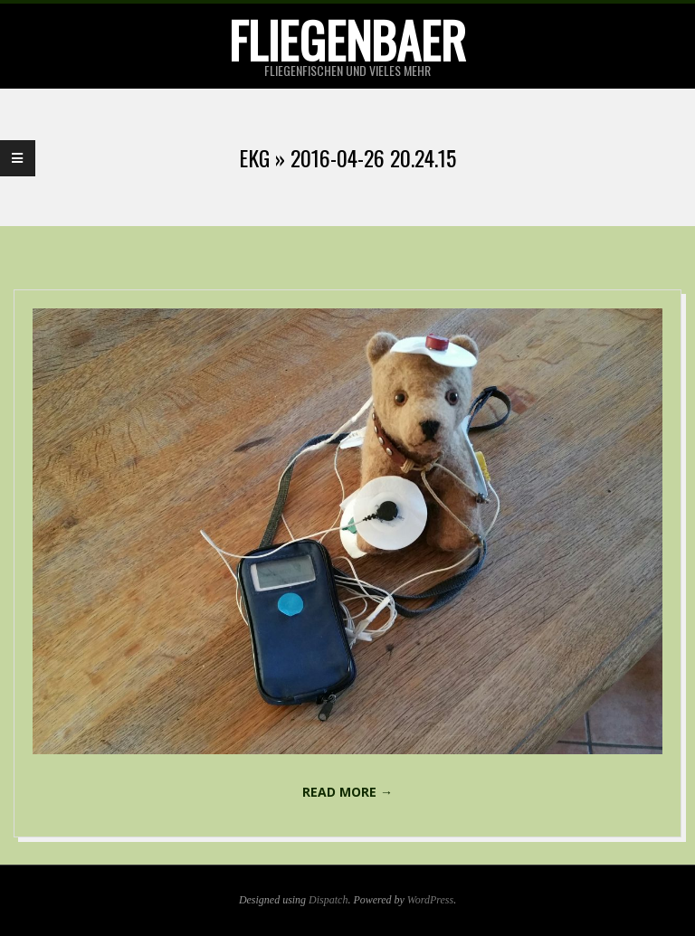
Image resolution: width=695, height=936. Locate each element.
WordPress (430, 899)
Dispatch (328, 899)
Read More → (347, 791)
